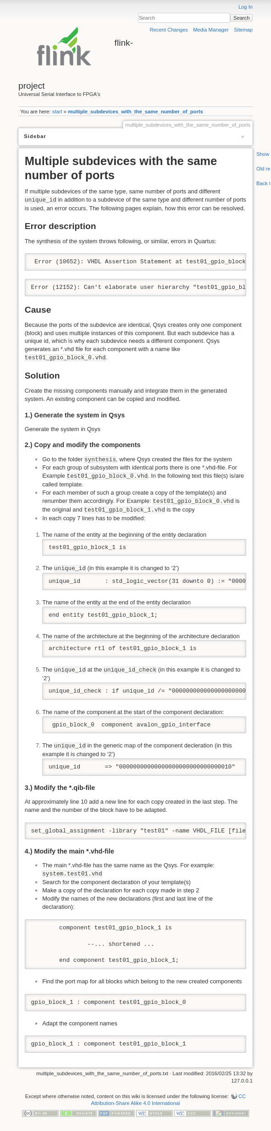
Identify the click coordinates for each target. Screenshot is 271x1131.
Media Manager (211, 29)
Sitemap (243, 29)
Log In (245, 7)
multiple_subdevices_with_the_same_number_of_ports (135, 111)
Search (241, 18)
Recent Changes (169, 29)
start (57, 111)
